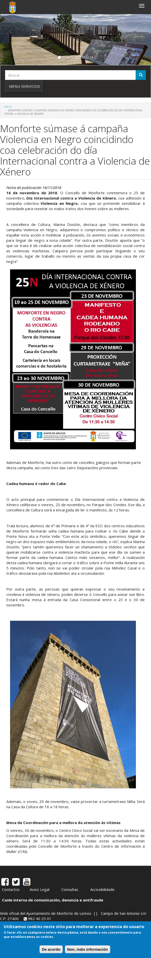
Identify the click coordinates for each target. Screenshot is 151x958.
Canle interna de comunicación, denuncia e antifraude (52, 899)
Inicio (8, 107)
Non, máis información (87, 952)
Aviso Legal (39, 889)
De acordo (51, 952)
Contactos (11, 889)
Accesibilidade (102, 889)
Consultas (69, 889)
